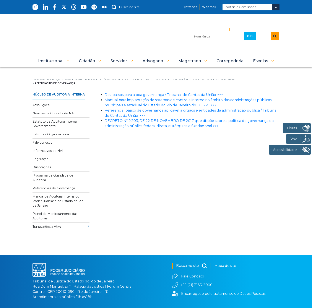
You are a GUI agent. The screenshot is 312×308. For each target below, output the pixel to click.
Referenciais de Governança (53, 188)
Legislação (40, 159)
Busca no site (191, 266)
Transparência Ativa (47, 227)
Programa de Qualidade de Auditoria (52, 177)
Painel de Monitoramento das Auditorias (54, 216)
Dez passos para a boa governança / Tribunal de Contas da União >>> (164, 95)
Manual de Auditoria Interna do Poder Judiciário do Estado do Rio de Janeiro (57, 201)
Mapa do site (225, 266)
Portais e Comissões (240, 7)
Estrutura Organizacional (51, 134)
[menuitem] (230, 60)
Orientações (41, 167)
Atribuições (40, 105)
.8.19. (250, 36)
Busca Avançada (246, 29)
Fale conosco (42, 142)
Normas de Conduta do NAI (53, 113)
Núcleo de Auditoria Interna (58, 94)
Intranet (190, 7)
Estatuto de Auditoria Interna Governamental (54, 124)
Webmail (209, 7)
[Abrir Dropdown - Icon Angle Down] (276, 7)
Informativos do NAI (47, 151)
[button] (53, 60)
